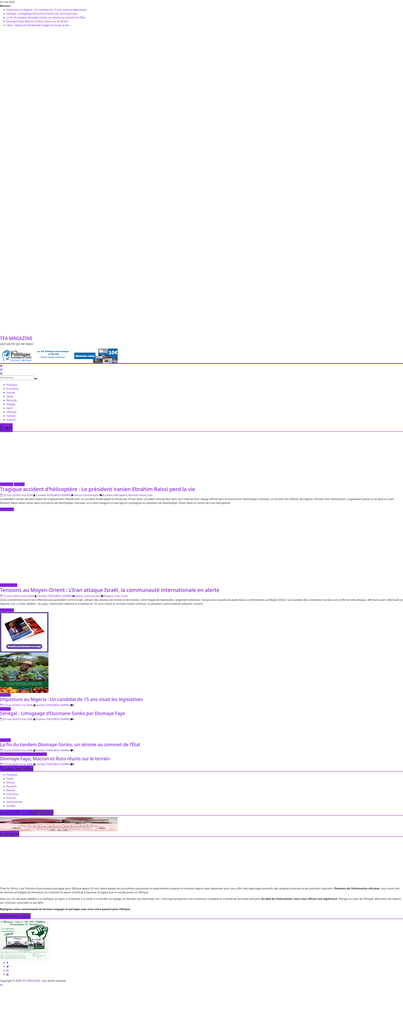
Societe (10, 805)
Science (11, 419)
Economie (12, 388)
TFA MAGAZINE (16, 338)
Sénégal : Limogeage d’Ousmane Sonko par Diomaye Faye (41, 13)
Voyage (10, 404)
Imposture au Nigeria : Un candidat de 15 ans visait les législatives (46, 9)
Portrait (11, 798)
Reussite (11, 400)
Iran (149, 495)
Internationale (8, 585)
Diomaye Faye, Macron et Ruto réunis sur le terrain (37, 21)
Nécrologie (6, 484)
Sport (9, 408)
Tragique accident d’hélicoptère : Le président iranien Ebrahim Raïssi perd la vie (97, 489)
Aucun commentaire (85, 495)
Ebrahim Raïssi (137, 495)
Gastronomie (14, 802)
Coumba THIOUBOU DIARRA (53, 495)
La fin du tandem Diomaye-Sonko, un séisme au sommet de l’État (45, 17)
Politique (11, 385)
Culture (10, 416)
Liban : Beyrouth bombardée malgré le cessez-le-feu (37, 25)
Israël (124, 596)
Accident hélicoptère (114, 495)
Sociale (10, 392)
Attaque (108, 596)
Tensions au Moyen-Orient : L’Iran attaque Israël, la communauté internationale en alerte (109, 589)
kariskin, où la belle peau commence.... (23, 754)
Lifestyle (11, 412)
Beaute (10, 790)
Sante (9, 396)
